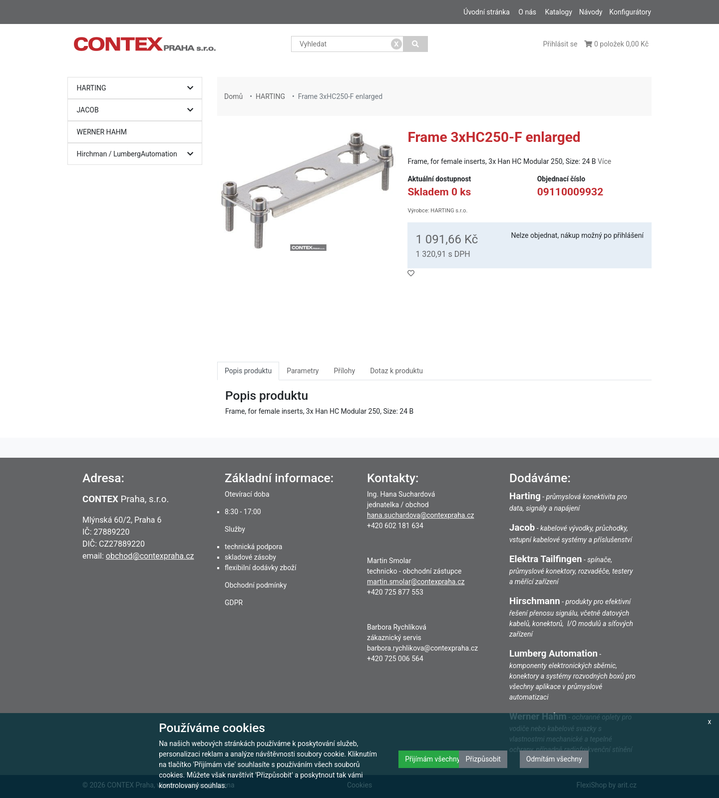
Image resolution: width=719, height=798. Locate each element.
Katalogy (558, 12)
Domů (233, 96)
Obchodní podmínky (256, 585)
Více (604, 161)
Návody (591, 12)
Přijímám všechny (432, 759)
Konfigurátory (630, 12)
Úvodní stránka (486, 12)
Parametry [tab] (303, 371)
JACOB (137, 110)
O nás (527, 12)
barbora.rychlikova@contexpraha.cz (422, 648)
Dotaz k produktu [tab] (396, 371)
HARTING (137, 88)
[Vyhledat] (415, 44)
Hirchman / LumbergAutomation (137, 154)
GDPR (234, 603)
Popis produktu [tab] (248, 371)
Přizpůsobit (483, 759)
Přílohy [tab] (344, 371)
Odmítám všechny (554, 759)
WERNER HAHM (102, 132)
